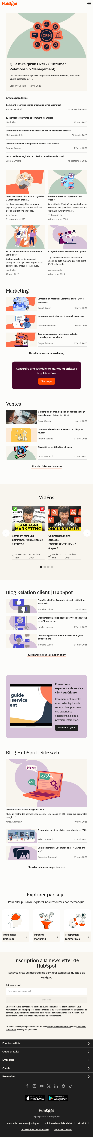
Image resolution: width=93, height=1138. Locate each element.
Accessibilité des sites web (35, 1129)
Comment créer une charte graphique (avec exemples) (33, 105)
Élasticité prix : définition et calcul (55, 447)
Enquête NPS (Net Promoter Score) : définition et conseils (61, 602)
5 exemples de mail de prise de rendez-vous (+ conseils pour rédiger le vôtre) (61, 413)
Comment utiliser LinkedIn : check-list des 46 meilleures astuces (38, 130)
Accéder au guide (68, 727)
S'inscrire (46, 999)
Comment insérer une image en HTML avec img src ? (62, 849)
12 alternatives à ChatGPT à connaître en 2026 (61, 316)
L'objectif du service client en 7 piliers (67, 251)
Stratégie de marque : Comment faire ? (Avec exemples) (61, 300)
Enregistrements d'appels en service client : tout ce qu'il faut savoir (62, 619)
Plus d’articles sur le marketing (46, 354)
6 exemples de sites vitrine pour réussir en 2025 (62, 830)
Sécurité (82, 1123)
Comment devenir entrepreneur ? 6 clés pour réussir (32, 143)
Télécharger (46, 381)
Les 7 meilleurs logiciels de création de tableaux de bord (35, 156)
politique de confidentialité (49, 1016)
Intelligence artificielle (9, 936)
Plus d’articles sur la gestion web (46, 867)
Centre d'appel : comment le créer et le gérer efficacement (61, 637)
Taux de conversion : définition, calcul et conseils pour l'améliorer (58, 336)
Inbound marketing (40, 936)
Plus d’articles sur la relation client (46, 655)
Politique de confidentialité (59, 1027)
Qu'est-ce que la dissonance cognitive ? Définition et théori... (25, 198)
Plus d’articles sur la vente (47, 467)
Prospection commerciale (72, 936)
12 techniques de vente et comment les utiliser (29, 118)
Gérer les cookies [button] (63, 1129)
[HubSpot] (46, 1111)
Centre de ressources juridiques (23, 1123)
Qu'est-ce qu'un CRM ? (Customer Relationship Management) (38, 66)
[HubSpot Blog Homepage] (9, 3)
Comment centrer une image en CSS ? (25, 809)
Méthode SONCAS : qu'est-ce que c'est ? (65, 198)
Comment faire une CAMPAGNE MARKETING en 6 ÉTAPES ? (27, 540)
